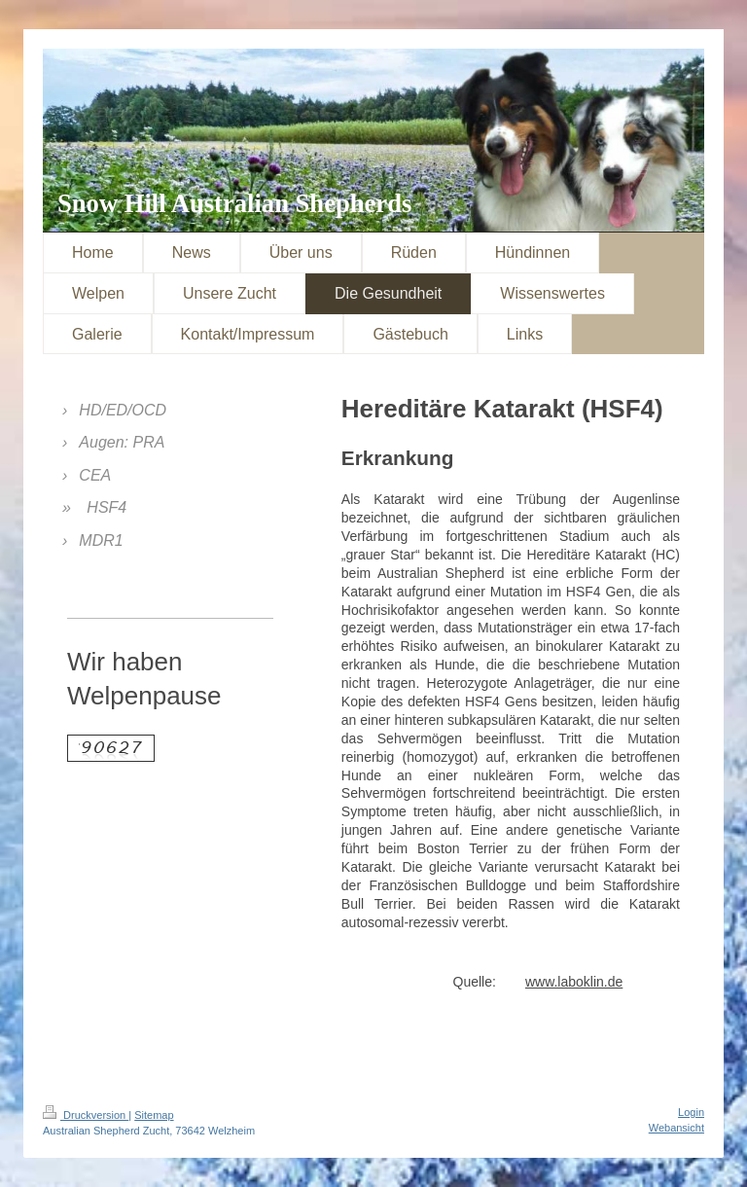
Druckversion (85, 1115)
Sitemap (153, 1115)
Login (691, 1112)
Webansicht (676, 1127)
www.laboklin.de (573, 981)
